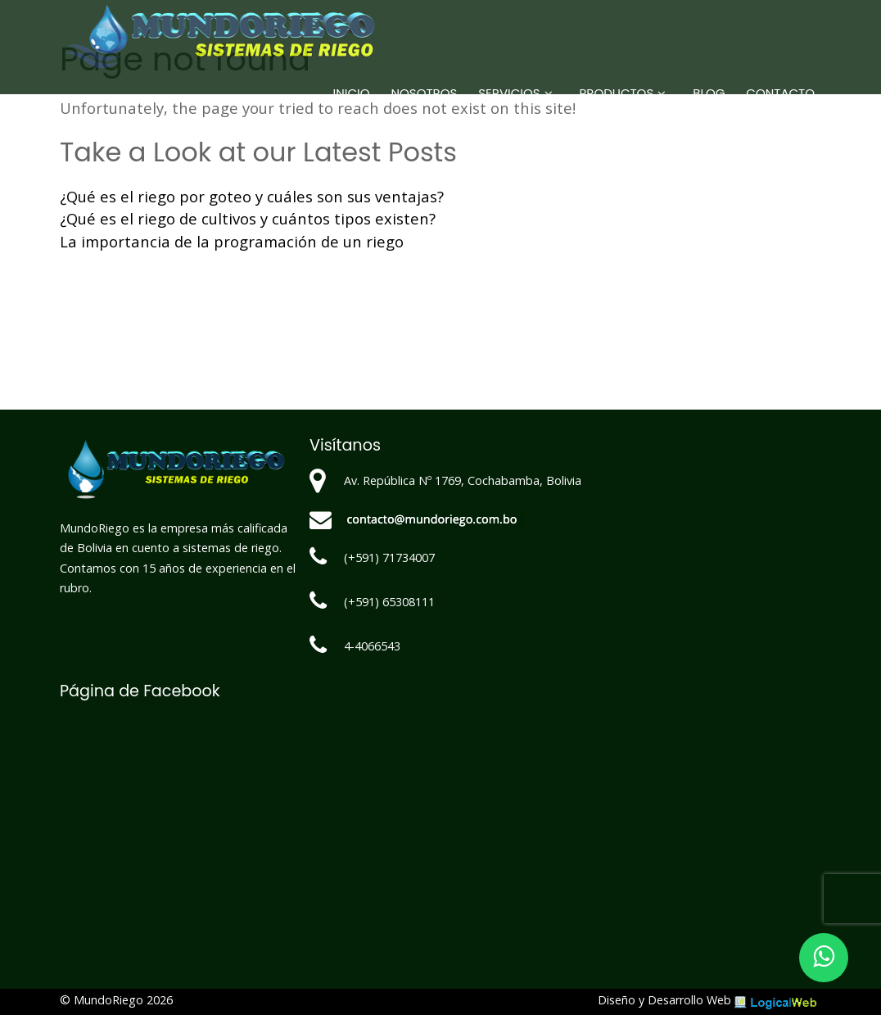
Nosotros (424, 93)
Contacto (780, 93)
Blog (709, 93)
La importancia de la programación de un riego (232, 241)
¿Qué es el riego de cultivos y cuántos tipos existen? (248, 218)
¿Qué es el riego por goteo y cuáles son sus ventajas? (252, 196)
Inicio (351, 93)
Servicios (509, 93)
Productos (617, 93)
